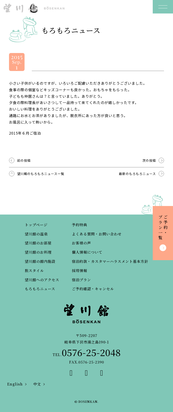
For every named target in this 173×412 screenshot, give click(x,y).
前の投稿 (24, 160)
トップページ (36, 224)
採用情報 (79, 270)
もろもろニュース (40, 288)
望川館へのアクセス (42, 279)
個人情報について (87, 252)
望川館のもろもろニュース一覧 (40, 173)
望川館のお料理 (38, 252)
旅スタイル (34, 270)
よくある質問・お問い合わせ (97, 234)
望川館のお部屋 (38, 243)
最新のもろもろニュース (137, 173)
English (15, 384)
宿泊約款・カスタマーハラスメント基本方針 (110, 261)
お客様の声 (81, 243)
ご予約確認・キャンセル (93, 288)
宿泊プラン (81, 279)
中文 (37, 384)
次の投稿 (149, 160)
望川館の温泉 (36, 234)
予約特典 (79, 224)
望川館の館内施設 (40, 261)
